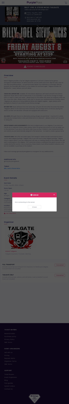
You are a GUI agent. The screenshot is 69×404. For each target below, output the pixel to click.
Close (34, 207)
